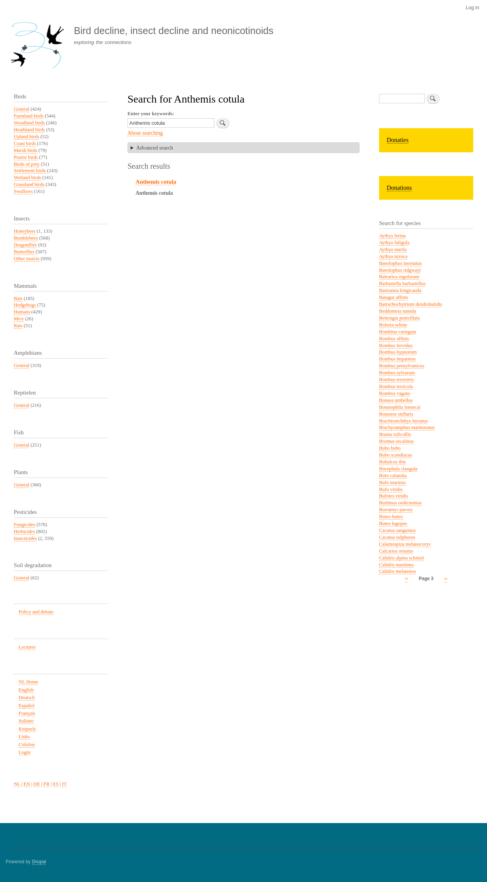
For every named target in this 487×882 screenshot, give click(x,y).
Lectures (27, 647)
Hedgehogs (25, 305)
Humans (22, 312)
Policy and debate (36, 612)
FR (47, 784)
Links (24, 736)
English (26, 690)
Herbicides (24, 531)
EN (27, 784)
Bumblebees (26, 238)
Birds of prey (26, 164)
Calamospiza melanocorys (405, 544)
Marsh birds (25, 150)
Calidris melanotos (397, 571)
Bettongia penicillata (399, 318)
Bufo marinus (392, 482)
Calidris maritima (396, 564)
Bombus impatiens (397, 359)
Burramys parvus (396, 509)
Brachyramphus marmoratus (407, 427)
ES (56, 784)
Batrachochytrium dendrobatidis (410, 304)
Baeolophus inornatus (400, 263)
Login (25, 752)
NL (17, 784)
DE (37, 784)
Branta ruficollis (395, 434)
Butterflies (24, 251)
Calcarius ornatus (396, 551)
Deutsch (27, 697)
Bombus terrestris (396, 379)
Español (26, 705)
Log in (472, 7)
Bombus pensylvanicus (401, 365)
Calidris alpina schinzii (401, 558)
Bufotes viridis (393, 496)
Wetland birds (27, 177)
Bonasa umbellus (396, 400)
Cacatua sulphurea (397, 537)
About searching (145, 133)
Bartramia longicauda (400, 290)
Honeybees (25, 231)
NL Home (28, 682)
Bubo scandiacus (395, 455)
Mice (19, 318)
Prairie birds (26, 157)
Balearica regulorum (399, 276)
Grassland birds (29, 184)
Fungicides (24, 524)
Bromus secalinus (396, 441)
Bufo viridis (390, 489)
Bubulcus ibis (392, 462)
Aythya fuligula (394, 242)
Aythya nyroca (393, 256)
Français (27, 713)
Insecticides (25, 538)
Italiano (26, 721)
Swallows (23, 191)
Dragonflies (25, 245)
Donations (399, 187)
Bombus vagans (394, 393)
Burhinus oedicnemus (400, 502)
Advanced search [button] (154, 148)
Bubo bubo (389, 448)
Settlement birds (30, 170)
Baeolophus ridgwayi (400, 270)
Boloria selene (393, 325)
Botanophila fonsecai (399, 407)
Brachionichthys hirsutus (403, 421)
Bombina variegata (397, 331)
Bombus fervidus (396, 345)
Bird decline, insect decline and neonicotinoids (173, 30)
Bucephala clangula (398, 468)
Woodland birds (29, 123)
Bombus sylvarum (397, 372)
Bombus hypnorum (398, 352)
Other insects (26, 258)
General (21, 109)
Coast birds (25, 143)
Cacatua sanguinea (397, 530)
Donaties (398, 140)
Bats (18, 298)
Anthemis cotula (156, 181)
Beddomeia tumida (397, 311)
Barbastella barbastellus (402, 283)
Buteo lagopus (393, 523)
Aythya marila (393, 249)
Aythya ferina (392, 235)
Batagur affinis (393, 297)
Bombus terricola (396, 386)
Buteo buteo (391, 516)
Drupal (39, 861)
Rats (18, 325)
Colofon (27, 744)
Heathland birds (29, 129)
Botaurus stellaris (396, 414)
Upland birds (26, 136)
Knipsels (27, 729)
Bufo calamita (393, 475)
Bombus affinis (394, 338)
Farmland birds (29, 116)
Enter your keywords (149, 113)
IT (64, 784)
